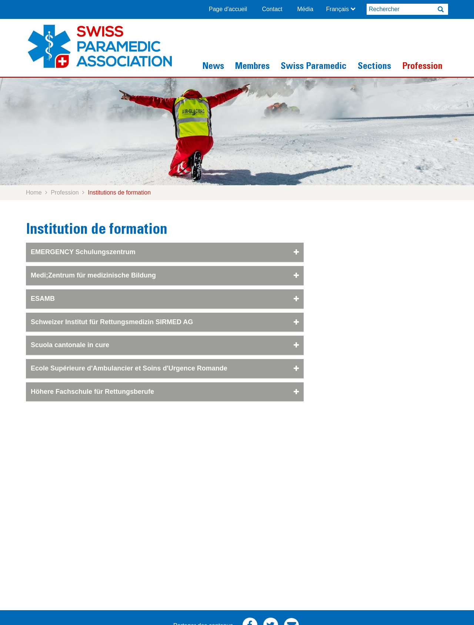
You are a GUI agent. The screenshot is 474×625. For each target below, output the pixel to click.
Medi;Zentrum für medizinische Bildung (165, 275)
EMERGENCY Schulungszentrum (165, 252)
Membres (252, 67)
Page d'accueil (228, 9)
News (213, 67)
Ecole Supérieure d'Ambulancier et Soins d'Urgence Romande (165, 368)
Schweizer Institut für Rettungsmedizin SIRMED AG (165, 322)
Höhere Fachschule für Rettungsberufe (165, 391)
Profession (422, 67)
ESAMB (165, 298)
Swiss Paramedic (314, 67)
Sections (374, 67)
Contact (272, 9)
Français (337, 9)
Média (305, 9)
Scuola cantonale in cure (165, 345)
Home (34, 192)
